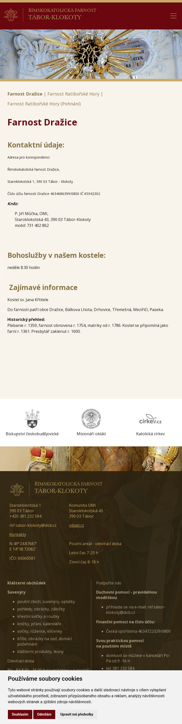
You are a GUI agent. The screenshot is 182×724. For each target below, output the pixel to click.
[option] (32, 422)
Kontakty (17, 534)
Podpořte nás (108, 583)
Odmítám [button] (44, 714)
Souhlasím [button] (20, 714)
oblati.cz (76, 525)
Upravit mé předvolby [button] (76, 714)
